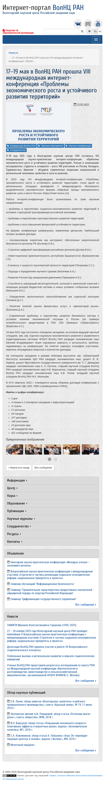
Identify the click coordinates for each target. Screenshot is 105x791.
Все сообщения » (85, 604)
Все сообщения (43, 467)
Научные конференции (78, 146)
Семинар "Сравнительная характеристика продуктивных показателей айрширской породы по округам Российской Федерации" (49, 591)
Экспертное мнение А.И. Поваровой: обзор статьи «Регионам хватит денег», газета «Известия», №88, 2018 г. (49, 715)
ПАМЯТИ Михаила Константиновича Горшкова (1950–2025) (41, 625)
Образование (17, 503)
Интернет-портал (43, 7)
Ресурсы (14, 534)
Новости (13, 52)
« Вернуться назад (18, 467)
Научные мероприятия (50, 146)
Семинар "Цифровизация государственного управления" (43, 599)
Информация (17, 480)
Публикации (16, 511)
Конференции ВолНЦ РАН (21, 146)
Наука (12, 496)
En (100, 31)
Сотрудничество (16, 150)
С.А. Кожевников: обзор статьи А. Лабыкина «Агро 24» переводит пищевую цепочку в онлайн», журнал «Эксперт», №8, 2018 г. (47, 737)
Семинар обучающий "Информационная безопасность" (42, 584)
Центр (12, 488)
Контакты (14, 542)
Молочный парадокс (23, 745)
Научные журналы (21, 519)
